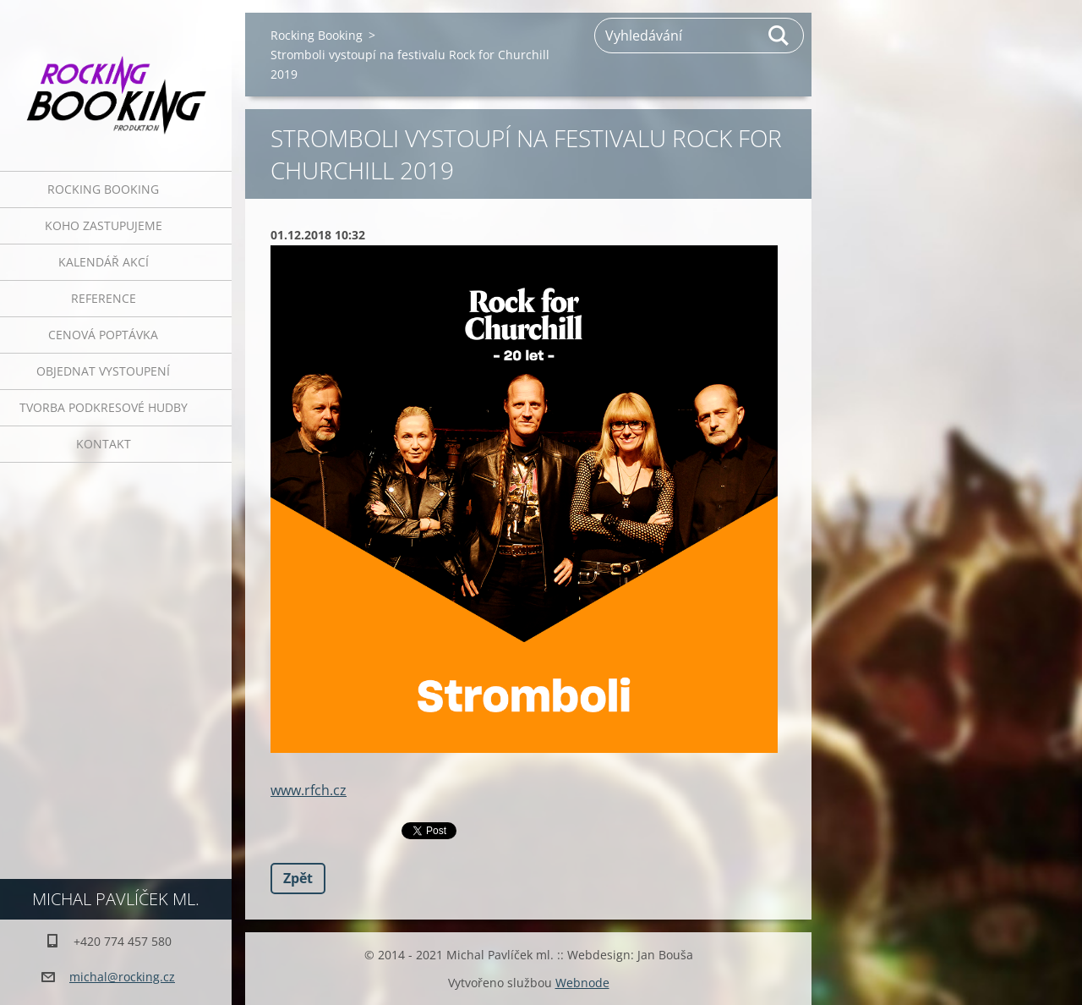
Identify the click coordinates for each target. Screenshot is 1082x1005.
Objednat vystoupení (103, 371)
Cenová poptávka (103, 335)
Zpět (298, 878)
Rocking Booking (103, 189)
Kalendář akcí (103, 262)
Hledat (779, 35)
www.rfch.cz (308, 790)
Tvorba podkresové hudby (103, 407)
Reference (103, 298)
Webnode (582, 983)
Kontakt (103, 444)
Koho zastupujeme (103, 225)
